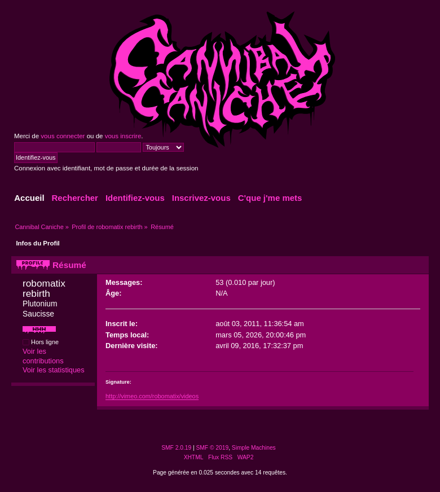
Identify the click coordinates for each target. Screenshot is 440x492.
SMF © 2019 (212, 448)
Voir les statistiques (54, 370)
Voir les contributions (43, 356)
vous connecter (63, 136)
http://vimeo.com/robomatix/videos (152, 396)
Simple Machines (254, 448)
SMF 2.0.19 (176, 448)
